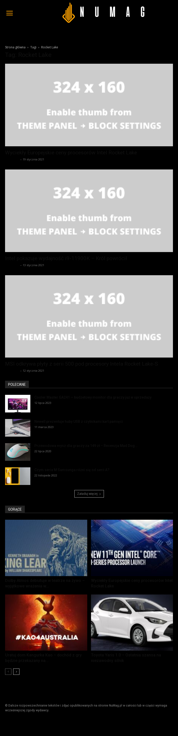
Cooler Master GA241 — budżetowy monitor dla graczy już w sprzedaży (92, 397)
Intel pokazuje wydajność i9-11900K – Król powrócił (66, 258)
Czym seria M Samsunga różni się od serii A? (71, 470)
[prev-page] (8, 672)
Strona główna (15, 47)
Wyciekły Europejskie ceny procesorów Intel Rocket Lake (71, 153)
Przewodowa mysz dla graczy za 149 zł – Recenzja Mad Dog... (86, 446)
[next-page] (16, 672)
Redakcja (12, 159)
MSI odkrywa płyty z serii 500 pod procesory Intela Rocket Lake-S (81, 364)
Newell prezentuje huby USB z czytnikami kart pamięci (78, 421)
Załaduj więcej (89, 494)
